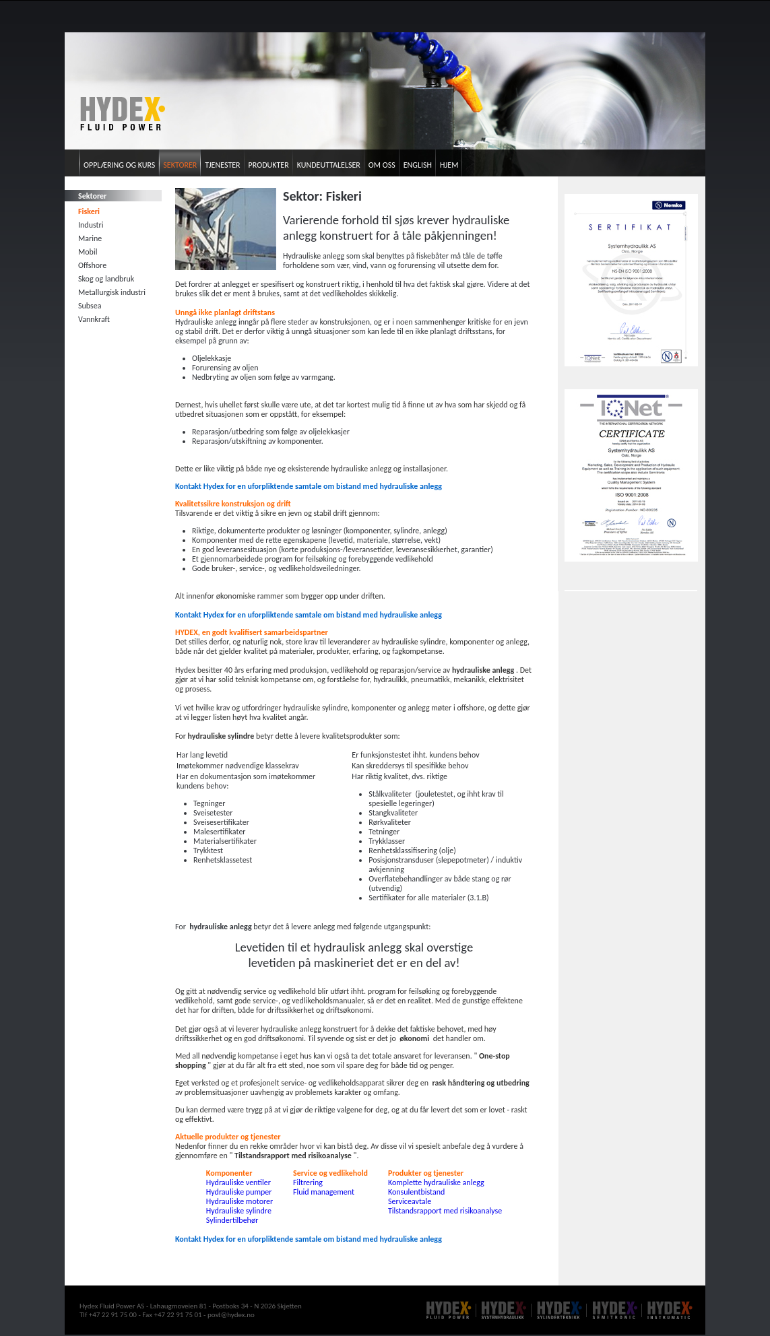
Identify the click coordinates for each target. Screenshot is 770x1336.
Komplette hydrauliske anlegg (436, 1182)
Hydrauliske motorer (239, 1201)
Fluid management (323, 1192)
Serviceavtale (409, 1201)
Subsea (89, 305)
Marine (90, 238)
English (418, 165)
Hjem (449, 165)
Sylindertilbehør (232, 1220)
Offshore (92, 265)
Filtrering (308, 1182)
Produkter (269, 165)
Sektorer (180, 165)
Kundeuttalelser (328, 165)
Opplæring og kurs (119, 165)
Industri (90, 225)
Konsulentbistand (416, 1192)
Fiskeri (89, 211)
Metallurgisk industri (112, 292)
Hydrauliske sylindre (238, 1210)
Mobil (87, 252)
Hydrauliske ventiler (238, 1182)
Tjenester (222, 165)
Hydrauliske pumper (239, 1192)
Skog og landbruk (106, 278)
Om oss (381, 165)
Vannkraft (94, 319)
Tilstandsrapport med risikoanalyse (445, 1210)
